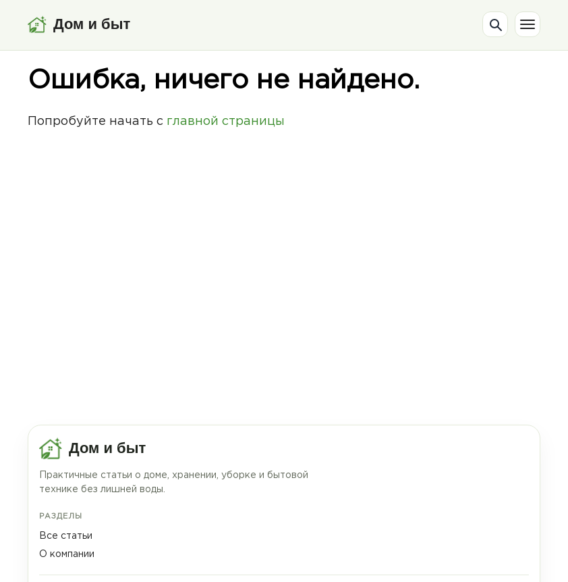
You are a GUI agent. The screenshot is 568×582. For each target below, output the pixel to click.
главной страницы (226, 121)
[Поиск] (495, 24)
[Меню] (527, 24)
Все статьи (65, 536)
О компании (66, 554)
